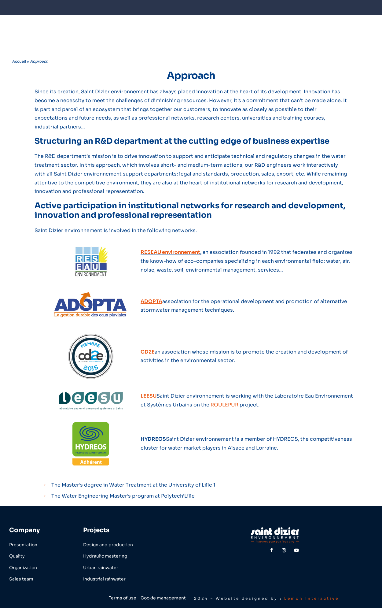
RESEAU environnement (170, 252)
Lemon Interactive (311, 598)
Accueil (19, 61)
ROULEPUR (224, 405)
